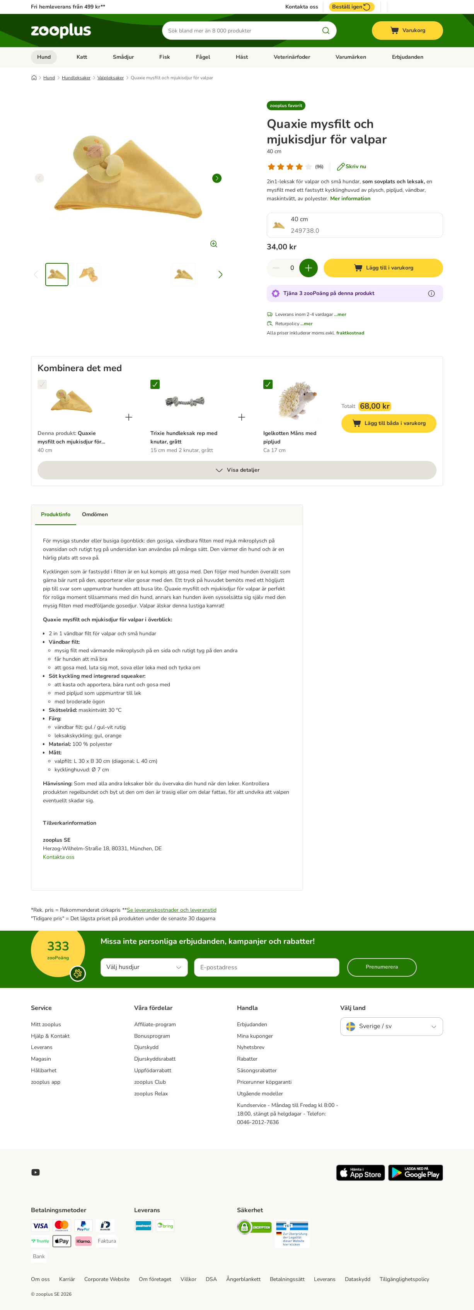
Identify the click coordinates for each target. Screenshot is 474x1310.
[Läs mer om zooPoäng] (431, 293)
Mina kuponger (255, 1036)
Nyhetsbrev (250, 1047)
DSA (211, 1279)
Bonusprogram (152, 1036)
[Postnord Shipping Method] (143, 1227)
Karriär (67, 1279)
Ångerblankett (243, 1279)
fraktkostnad (350, 333)
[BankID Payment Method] (105, 1227)
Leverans (42, 1047)
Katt (82, 57)
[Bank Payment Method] (39, 1256)
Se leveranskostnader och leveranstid (172, 910)
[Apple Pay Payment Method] (62, 1242)
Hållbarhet (43, 1070)
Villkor (188, 1279)
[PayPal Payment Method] (83, 1227)
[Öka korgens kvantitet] (308, 268)
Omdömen (95, 514)
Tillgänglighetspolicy (404, 1279)
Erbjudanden (407, 57)
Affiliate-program (155, 1024)
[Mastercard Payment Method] (62, 1227)
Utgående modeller (260, 1093)
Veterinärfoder (292, 57)
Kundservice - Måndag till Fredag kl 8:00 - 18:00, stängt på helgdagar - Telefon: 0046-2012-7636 (287, 1114)
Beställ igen (352, 7)
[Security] (254, 1229)
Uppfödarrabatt (152, 1070)
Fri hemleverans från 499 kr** (68, 6)
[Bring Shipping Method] (165, 1227)
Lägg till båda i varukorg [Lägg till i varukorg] (394, 424)
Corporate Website (107, 1279)
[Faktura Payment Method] (107, 1241)
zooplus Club (150, 1082)
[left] (39, 178)
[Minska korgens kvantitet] (276, 268)
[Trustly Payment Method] (40, 1242)
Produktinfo (55, 514)
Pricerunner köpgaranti (264, 1082)
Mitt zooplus (46, 1024)
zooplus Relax (151, 1093)
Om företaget (155, 1279)
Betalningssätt (287, 1279)
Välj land (353, 1008)
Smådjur (123, 57)
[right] (217, 178)
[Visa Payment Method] (40, 1227)
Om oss (40, 1279)
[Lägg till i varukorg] (383, 268)
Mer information (350, 198)
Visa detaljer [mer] (237, 470)
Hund (44, 57)
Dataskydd (357, 1279)
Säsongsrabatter (257, 1070)
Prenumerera (382, 967)
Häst (242, 57)
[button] (286, 105)
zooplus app (45, 1082)
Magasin (41, 1059)
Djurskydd (146, 1047)
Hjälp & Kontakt (50, 1036)
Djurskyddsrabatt (155, 1059)
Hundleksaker (76, 78)
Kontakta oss (301, 6)
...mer (340, 314)
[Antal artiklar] (292, 268)
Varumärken (351, 57)
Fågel (203, 57)
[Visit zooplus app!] (360, 1179)
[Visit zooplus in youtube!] (35, 1172)
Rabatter (247, 1059)
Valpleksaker (110, 78)
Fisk (164, 57)
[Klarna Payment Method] (83, 1242)
